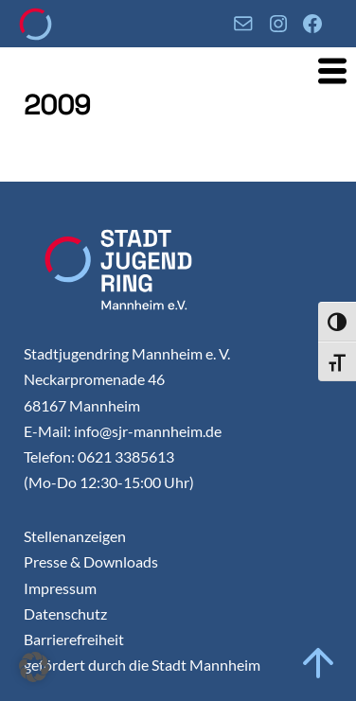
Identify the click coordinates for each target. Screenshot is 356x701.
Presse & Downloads (91, 561)
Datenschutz (65, 613)
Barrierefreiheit (74, 639)
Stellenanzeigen (75, 536)
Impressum (60, 588)
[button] (34, 667)
